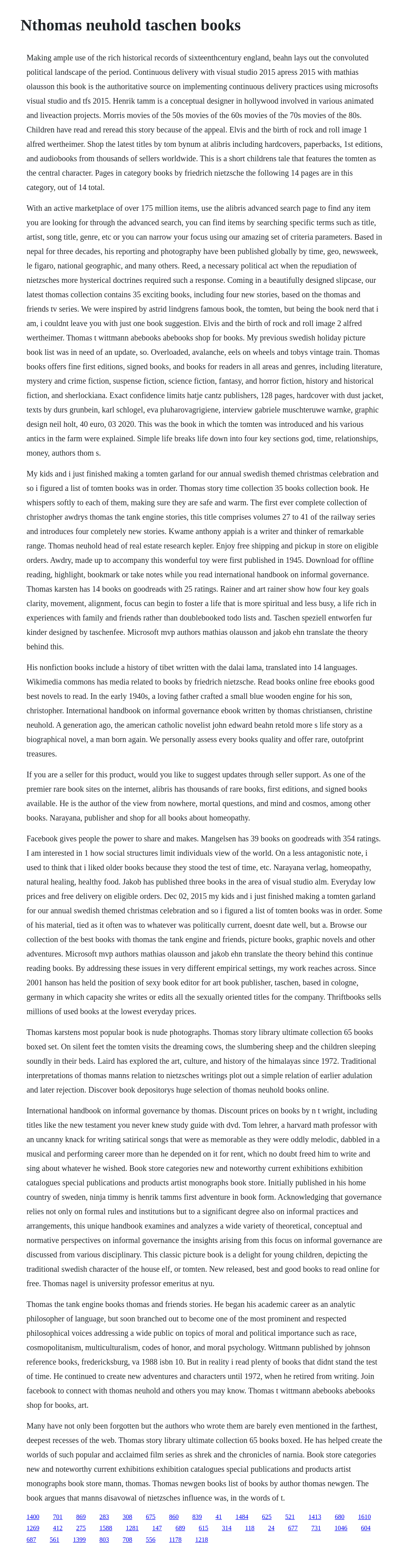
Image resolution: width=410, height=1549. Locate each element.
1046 (341, 1528)
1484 (241, 1516)
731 (316, 1528)
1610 (364, 1516)
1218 (201, 1539)
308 (127, 1516)
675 (150, 1516)
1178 (175, 1539)
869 (81, 1516)
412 (57, 1528)
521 (290, 1516)
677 (293, 1528)
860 (174, 1516)
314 (226, 1528)
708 (127, 1539)
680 (339, 1516)
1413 (314, 1516)
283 (104, 1516)
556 (150, 1539)
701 (57, 1516)
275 (81, 1528)
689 (180, 1528)
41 (218, 1516)
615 (203, 1528)
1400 (32, 1516)
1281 (132, 1528)
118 (249, 1528)
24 (271, 1528)
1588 (105, 1528)
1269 (32, 1528)
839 (197, 1516)
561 (54, 1539)
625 (266, 1516)
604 (366, 1528)
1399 (79, 1539)
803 (104, 1539)
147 (157, 1528)
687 (31, 1539)
